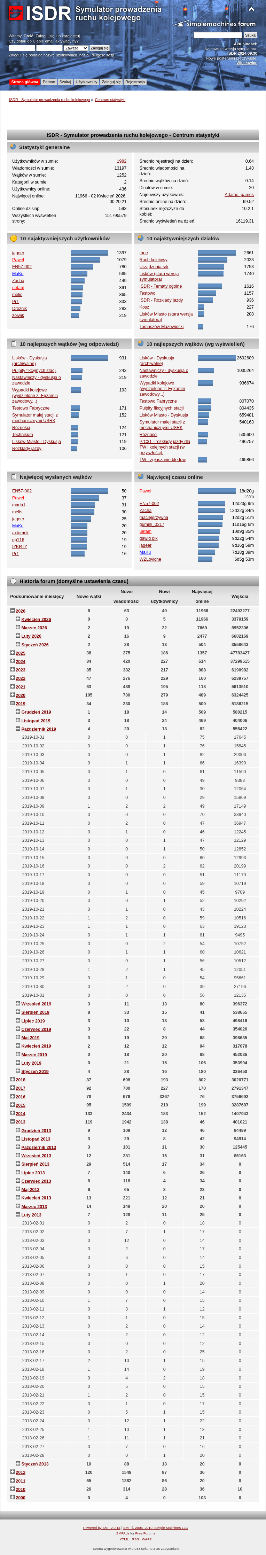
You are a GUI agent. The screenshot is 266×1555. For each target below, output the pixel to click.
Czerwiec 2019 (36, 1029)
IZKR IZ (19, 546)
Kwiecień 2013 (36, 1198)
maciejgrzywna (154, 517)
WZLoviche (150, 559)
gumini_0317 (152, 524)
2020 (20, 695)
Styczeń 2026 (34, 645)
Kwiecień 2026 (36, 619)
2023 (20, 670)
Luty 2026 (31, 636)
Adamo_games (239, 194)
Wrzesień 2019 (36, 1004)
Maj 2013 (30, 1189)
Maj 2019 (30, 1037)
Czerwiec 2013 (36, 1181)
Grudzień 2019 (36, 712)
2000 (20, 1497)
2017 (20, 1088)
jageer (18, 252)
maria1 (18, 505)
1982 (122, 161)
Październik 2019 (38, 729)
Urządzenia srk (154, 266)
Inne (144, 252)
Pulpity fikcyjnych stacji (34, 370)
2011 (20, 1481)
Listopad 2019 (35, 720)
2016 (20, 1097)
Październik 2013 (38, 1147)
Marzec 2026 (34, 627)
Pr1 (15, 301)
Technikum (22, 434)
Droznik (19, 308)
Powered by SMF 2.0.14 (101, 1528)
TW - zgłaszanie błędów (163, 459)
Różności (21, 427)
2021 (20, 687)
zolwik (18, 315)
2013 (20, 1122)
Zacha (18, 280)
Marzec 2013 (34, 1206)
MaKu (18, 273)
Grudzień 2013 (36, 1130)
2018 (20, 1080)
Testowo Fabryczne (30, 408)
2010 (20, 1489)
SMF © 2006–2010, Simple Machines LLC (155, 1528)
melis (17, 294)
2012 (20, 1472)
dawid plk (149, 538)
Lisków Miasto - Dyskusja (36, 441)
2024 (20, 661)
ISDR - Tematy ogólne (161, 286)
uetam (18, 287)
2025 (20, 653)
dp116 (18, 539)
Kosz (144, 307)
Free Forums (145, 1533)
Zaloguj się (45, 36)
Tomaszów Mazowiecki (162, 326)
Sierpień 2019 (35, 1012)
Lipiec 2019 (33, 1021)
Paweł (18, 259)
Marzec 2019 (34, 1054)
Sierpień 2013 (35, 1164)
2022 (20, 678)
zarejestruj (71, 36)
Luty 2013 (31, 1215)
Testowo (148, 293)
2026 (20, 611)
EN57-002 (22, 266)
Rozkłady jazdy (26, 448)
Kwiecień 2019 (36, 1046)
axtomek (20, 532)
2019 (20, 703)
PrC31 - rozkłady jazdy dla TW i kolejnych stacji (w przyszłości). (165, 447)
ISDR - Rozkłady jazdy (161, 300)
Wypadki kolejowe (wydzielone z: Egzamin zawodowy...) (35, 396)
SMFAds (123, 1533)
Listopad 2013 (35, 1139)
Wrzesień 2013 (36, 1155)
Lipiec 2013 (33, 1173)
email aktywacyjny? (62, 41)
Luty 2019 (31, 1063)
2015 (20, 1105)
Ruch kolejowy (153, 259)
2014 (20, 1113)
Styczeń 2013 (34, 1464)
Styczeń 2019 (34, 1071)
